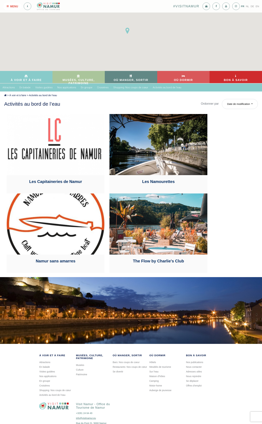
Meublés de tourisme (160, 343)
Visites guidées (44, 87)
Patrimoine (81, 350)
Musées (80, 341)
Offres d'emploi (194, 361)
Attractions (9, 87)
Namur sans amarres (213, 169)
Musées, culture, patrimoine (89, 333)
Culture (80, 346)
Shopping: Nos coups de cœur (130, 87)
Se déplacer (192, 357)
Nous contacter (194, 343)
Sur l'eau (154, 347)
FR (242, 6)
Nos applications (66, 87)
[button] (127, 31)
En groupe (86, 87)
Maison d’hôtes (157, 352)
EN (257, 6)
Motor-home (155, 361)
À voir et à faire (17, 95)
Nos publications (194, 338)
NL (247, 6)
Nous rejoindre (193, 352)
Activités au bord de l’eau (167, 87)
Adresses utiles (194, 347)
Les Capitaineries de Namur (46, 169)
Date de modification (239, 103)
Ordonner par (210, 103)
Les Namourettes (129, 169)
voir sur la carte (87, 407)
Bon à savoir (196, 331)
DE (252, 6)
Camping (154, 357)
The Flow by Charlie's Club (46, 237)
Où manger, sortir (127, 331)
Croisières (103, 87)
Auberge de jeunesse (160, 366)
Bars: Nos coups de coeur (126, 338)
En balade (25, 87)
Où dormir (157, 331)
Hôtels (152, 338)
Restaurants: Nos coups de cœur (130, 343)
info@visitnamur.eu (86, 394)
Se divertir (118, 347)
